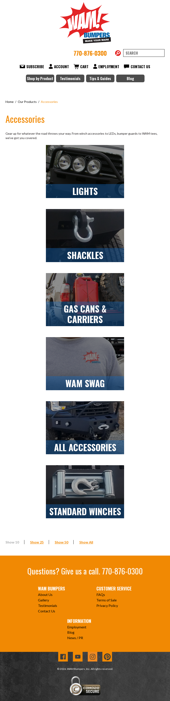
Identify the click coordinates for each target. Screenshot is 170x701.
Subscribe (35, 66)
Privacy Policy (107, 605)
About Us (45, 594)
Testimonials (70, 78)
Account (61, 66)
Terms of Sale (106, 600)
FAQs (100, 594)
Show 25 (37, 542)
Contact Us (140, 66)
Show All (86, 542)
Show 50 (61, 542)
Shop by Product (40, 78)
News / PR (75, 638)
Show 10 (12, 542)
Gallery (43, 600)
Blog (130, 78)
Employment (108, 66)
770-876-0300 (90, 53)
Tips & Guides (100, 78)
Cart (84, 66)
